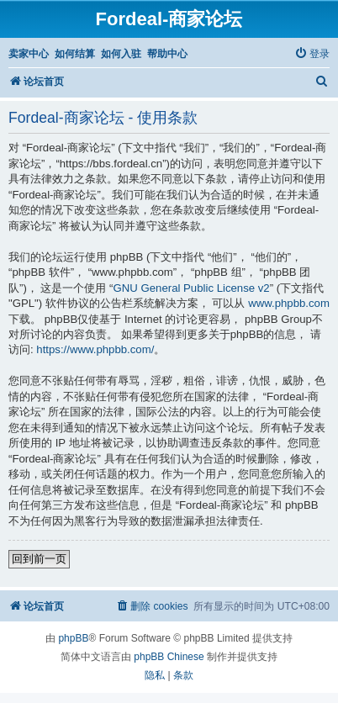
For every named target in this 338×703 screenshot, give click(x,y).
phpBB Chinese (168, 657)
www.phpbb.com (289, 303)
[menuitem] (312, 54)
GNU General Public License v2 (192, 288)
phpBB (73, 638)
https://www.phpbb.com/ (95, 349)
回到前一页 (39, 558)
